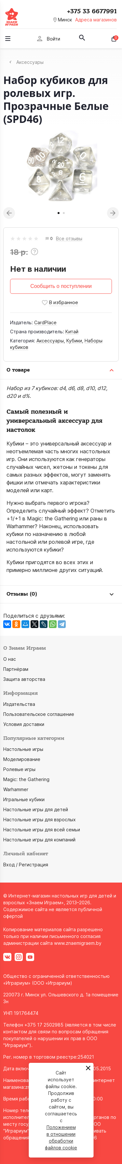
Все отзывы (69, 238)
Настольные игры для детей (35, 809)
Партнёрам (15, 669)
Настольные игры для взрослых (39, 819)
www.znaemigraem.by (78, 943)
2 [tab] (64, 213)
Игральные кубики (24, 799)
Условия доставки (23, 724)
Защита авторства (24, 679)
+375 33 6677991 (92, 11)
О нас (9, 659)
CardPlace (45, 322)
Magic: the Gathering (26, 779)
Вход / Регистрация (25, 864)
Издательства (19, 704)
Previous (9, 213)
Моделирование (21, 759)
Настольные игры (23, 749)
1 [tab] (59, 213)
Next (113, 213)
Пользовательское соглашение (38, 714)
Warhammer (15, 789)
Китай (71, 331)
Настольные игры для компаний (39, 839)
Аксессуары (50, 340)
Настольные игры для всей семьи (41, 829)
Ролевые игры (19, 769)
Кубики (74, 340)
